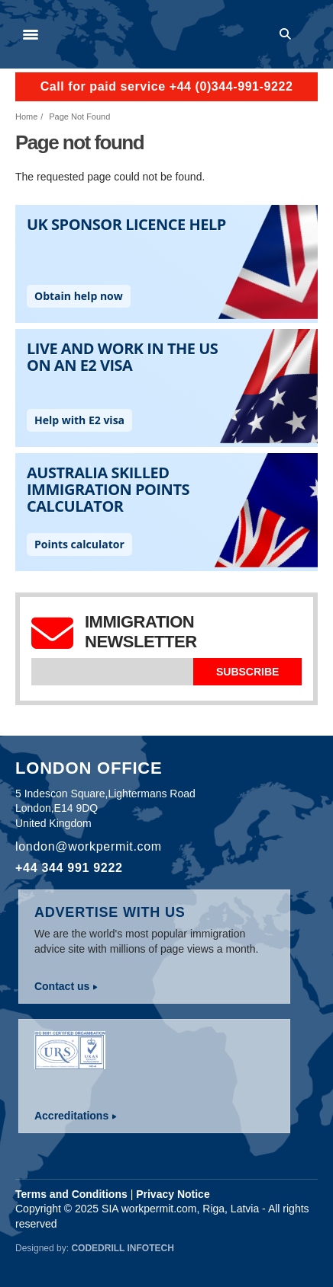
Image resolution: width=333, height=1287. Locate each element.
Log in (311, 34)
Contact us (61, 986)
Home (26, 116)
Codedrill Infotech (122, 1248)
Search (288, 34)
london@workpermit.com (88, 846)
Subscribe (247, 672)
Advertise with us (110, 912)
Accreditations (71, 1116)
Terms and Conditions (71, 1194)
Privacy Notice (173, 1194)
